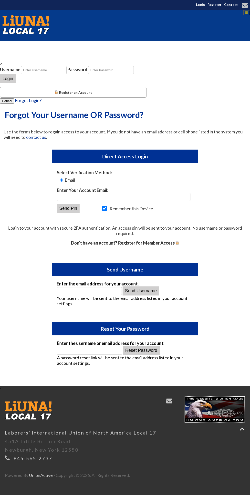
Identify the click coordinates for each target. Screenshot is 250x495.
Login (200, 4)
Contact (231, 4)
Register (214, 4)
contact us (36, 137)
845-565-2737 (33, 458)
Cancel (7, 101)
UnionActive (41, 475)
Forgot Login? (28, 100)
